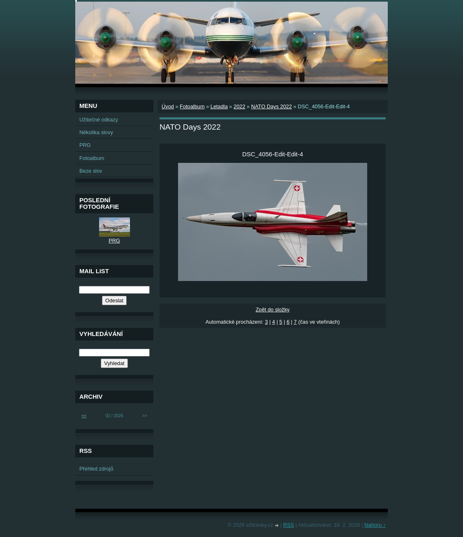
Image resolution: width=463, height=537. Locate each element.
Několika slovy (96, 132)
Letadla (219, 106)
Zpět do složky (273, 309)
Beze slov (90, 171)
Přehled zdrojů (96, 469)
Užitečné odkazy (98, 120)
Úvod (168, 106)
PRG (85, 145)
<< (83, 416)
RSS (288, 525)
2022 (239, 106)
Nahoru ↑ (375, 525)
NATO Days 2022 (271, 106)
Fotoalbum (192, 106)
